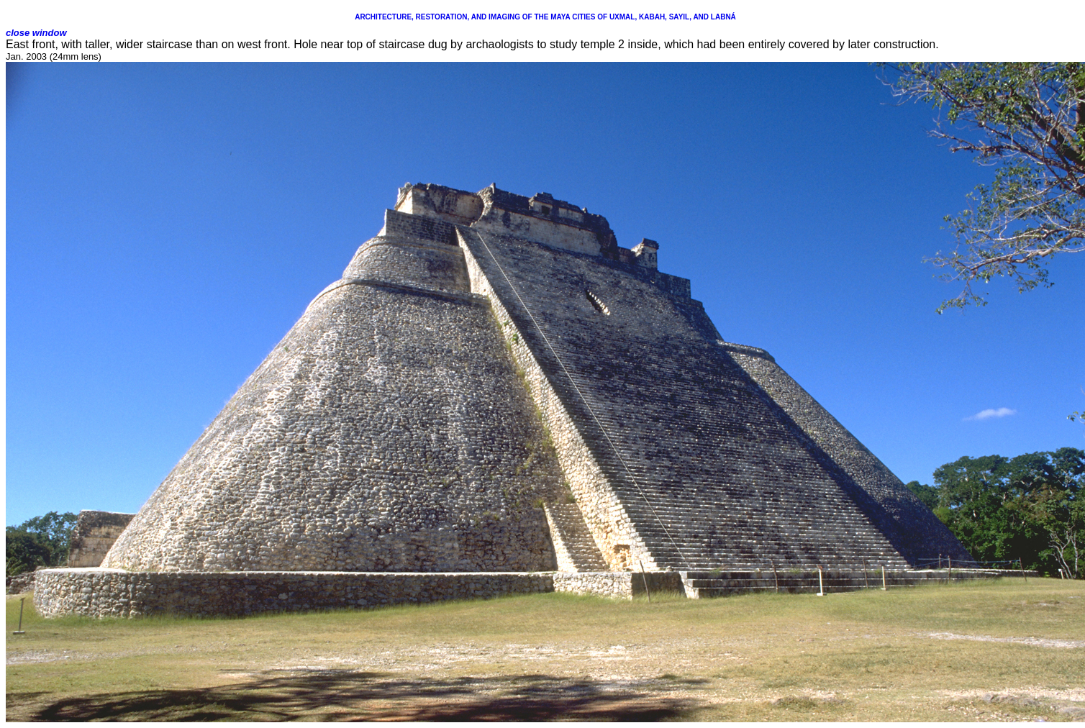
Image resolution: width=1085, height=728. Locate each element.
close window (36, 32)
